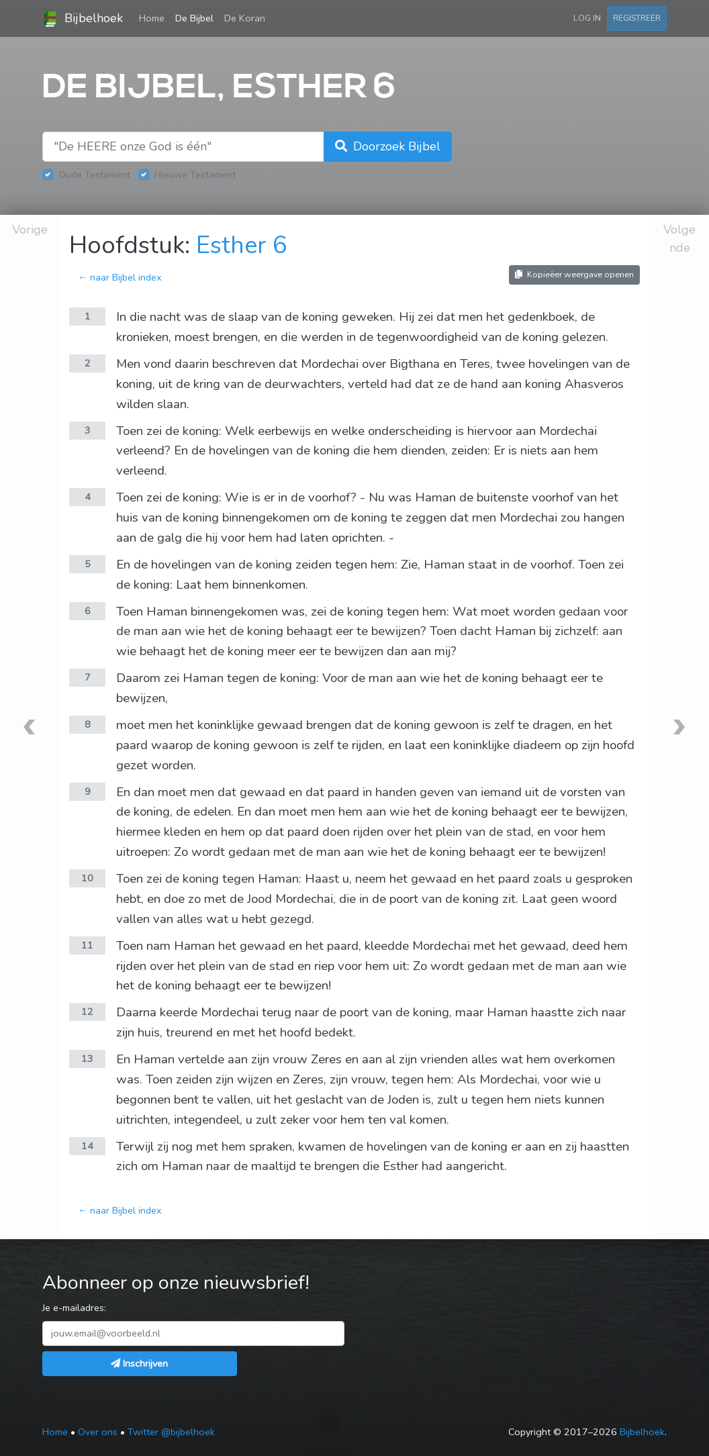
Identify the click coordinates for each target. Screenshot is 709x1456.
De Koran (244, 18)
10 (87, 878)
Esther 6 (241, 245)
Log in (587, 17)
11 (87, 945)
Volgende (679, 239)
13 (87, 1058)
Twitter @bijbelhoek (171, 1432)
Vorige (30, 230)
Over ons (97, 1432)
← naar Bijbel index (120, 277)
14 (87, 1146)
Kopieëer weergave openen (574, 274)
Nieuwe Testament (195, 174)
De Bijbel (194, 18)
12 (87, 1011)
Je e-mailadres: (74, 1307)
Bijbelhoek (82, 19)
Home (154, 17)
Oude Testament (94, 174)
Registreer (637, 17)
